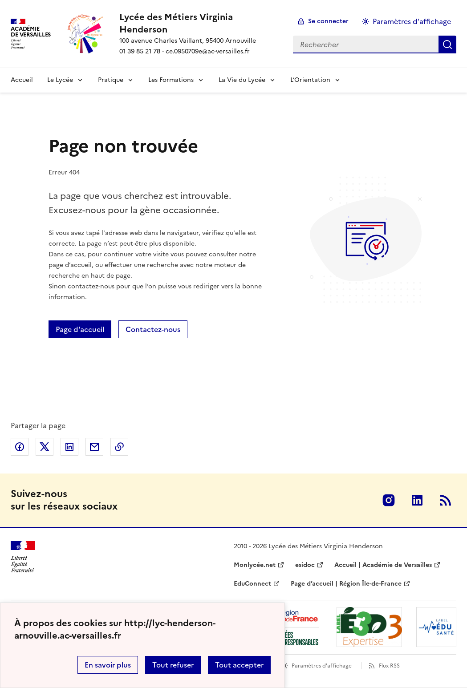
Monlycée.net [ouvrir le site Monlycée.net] (255, 565)
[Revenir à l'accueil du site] (23, 557)
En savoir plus (108, 665)
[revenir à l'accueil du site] (199, 23)
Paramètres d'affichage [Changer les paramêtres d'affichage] (412, 21)
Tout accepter (239, 665)
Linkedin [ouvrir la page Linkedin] (417, 500)
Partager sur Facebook (19, 447)
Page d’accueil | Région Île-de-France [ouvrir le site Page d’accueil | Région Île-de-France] (346, 583)
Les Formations (171, 80)
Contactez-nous (153, 329)
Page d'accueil (80, 329)
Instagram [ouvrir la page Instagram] (388, 500)
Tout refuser (173, 665)
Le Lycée (60, 80)
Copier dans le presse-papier (119, 447)
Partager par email (94, 447)
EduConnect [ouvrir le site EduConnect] (252, 583)
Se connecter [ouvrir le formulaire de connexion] (328, 21)
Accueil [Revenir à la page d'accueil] (22, 80)
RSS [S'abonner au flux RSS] (445, 500)
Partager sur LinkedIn (69, 447)
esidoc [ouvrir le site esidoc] (305, 565)
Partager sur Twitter (44, 447)
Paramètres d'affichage (322, 666)
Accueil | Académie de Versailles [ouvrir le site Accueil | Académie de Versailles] (383, 565)
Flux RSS (389, 666)
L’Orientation (310, 80)
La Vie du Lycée (242, 80)
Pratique (110, 80)
